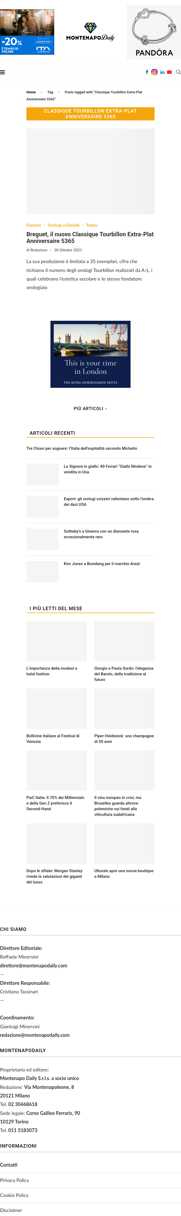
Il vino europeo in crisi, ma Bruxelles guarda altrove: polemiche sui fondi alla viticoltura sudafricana (117, 806)
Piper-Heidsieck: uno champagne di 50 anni (124, 739)
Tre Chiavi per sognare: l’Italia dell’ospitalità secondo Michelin (81, 448)
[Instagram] (154, 72)
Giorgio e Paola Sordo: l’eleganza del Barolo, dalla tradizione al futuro (123, 674)
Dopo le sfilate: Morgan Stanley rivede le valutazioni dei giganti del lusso (54, 876)
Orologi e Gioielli (63, 224)
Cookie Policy (14, 1195)
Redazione (38, 250)
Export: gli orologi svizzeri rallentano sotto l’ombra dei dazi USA (109, 501)
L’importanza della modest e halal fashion (51, 671)
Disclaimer (11, 1210)
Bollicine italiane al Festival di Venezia (53, 739)
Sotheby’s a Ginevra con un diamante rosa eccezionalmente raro (101, 534)
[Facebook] (147, 72)
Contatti (8, 1165)
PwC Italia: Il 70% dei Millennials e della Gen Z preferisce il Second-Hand (55, 803)
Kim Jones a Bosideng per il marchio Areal (102, 563)
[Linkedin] (162, 72)
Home (31, 92)
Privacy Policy (14, 1180)
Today (91, 224)
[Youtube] (169, 72)
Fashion (33, 224)
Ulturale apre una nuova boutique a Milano (124, 873)
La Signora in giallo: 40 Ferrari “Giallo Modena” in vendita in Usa (108, 469)
